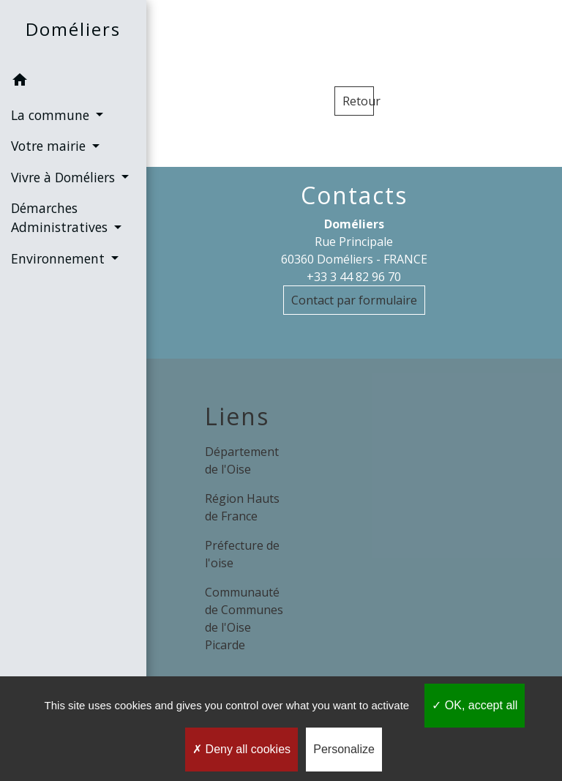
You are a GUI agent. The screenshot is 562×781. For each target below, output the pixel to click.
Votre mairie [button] (50, 145)
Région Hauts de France (242, 507)
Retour (358, 101)
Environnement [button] (59, 258)
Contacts (354, 195)
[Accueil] (73, 32)
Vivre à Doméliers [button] (65, 177)
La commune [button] (52, 115)
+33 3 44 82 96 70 (354, 277)
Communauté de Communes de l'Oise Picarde (244, 618)
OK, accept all (474, 705)
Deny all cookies (241, 749)
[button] (73, 82)
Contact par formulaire (354, 300)
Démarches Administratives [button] (61, 217)
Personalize (344, 749)
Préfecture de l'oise (242, 554)
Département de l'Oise (242, 460)
